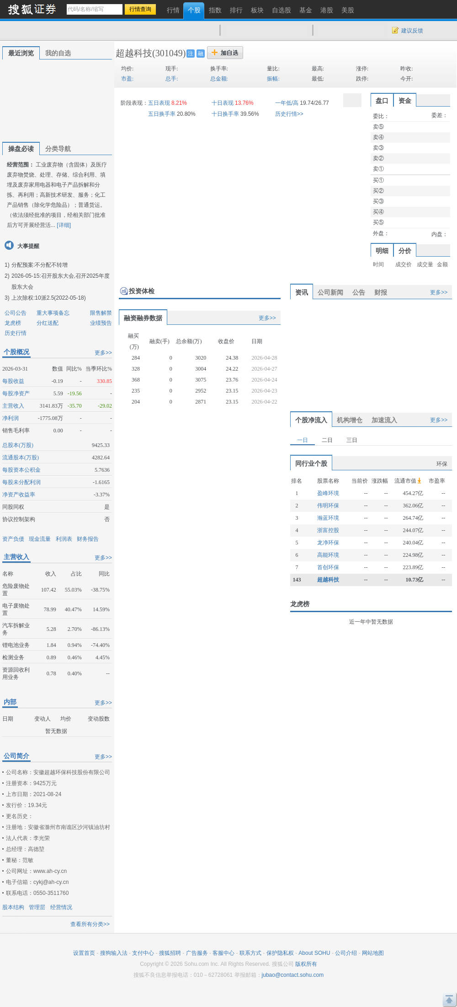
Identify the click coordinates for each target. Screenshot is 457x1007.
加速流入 (384, 420)
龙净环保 (328, 542)
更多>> (103, 353)
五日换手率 (161, 114)
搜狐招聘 (170, 953)
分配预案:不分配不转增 (39, 265)
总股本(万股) (17, 445)
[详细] (64, 225)
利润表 (64, 539)
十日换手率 (225, 114)
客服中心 (223, 953)
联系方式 (250, 953)
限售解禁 (101, 313)
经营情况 (61, 907)
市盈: (127, 78)
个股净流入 (311, 420)
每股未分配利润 (21, 482)
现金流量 (40, 539)
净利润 (10, 418)
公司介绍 (346, 953)
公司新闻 (330, 292)
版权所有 (306, 964)
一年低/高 (286, 103)
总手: (171, 78)
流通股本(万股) (20, 457)
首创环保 (328, 567)
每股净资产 (16, 393)
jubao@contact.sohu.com (293, 975)
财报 (380, 292)
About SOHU (314, 953)
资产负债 (13, 539)
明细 (382, 250)
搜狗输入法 (114, 953)
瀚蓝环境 (328, 518)
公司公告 (16, 313)
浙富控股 (328, 530)
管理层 (37, 907)
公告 (358, 292)
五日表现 (159, 103)
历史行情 (16, 333)
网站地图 (373, 953)
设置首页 (84, 953)
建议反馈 (412, 30)
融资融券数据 (143, 318)
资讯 (301, 292)
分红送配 (47, 323)
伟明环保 (328, 505)
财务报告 (88, 539)
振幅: (273, 78)
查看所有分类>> (90, 924)
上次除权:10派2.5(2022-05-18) (48, 298)
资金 (405, 100)
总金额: (219, 78)
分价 (405, 250)
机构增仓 (349, 420)
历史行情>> (289, 114)
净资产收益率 (18, 494)
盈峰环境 (328, 493)
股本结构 (13, 907)
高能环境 (328, 555)
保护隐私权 (280, 953)
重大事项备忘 (53, 313)
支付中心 (143, 953)
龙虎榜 (13, 323)
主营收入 (13, 406)
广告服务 (197, 953)
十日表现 (223, 103)
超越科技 (134, 53)
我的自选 (58, 53)
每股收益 (13, 381)
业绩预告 (101, 323)
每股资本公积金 (21, 470)
